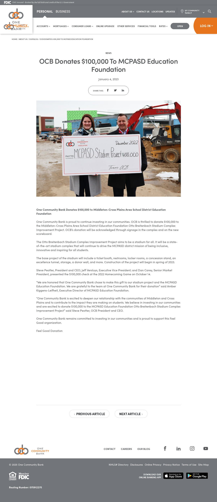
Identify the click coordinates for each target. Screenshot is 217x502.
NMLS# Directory (118, 464)
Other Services (126, 26)
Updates (170, 11)
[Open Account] (180, 26)
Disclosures (136, 464)
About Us (128, 11)
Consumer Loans (82, 26)
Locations (157, 11)
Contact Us (142, 11)
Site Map (203, 464)
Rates (163, 26)
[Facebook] (165, 448)
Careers (126, 449)
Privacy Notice (171, 464)
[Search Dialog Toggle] (210, 11)
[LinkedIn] (178, 448)
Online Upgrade (105, 26)
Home (14, 39)
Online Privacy (153, 464)
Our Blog (33, 39)
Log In (206, 26)
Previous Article (89, 414)
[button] (107, 90)
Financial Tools (147, 26)
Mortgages (61, 26)
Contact (109, 449)
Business (63, 12)
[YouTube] (203, 448)
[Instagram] (192, 448)
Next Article (131, 414)
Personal (45, 11)
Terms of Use (189, 464)
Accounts (43, 26)
